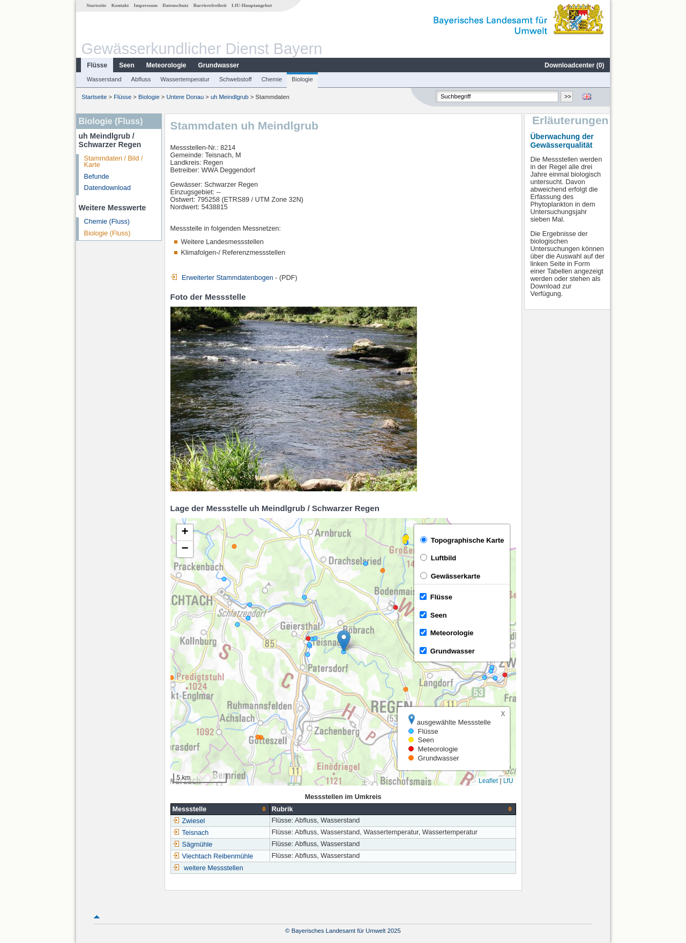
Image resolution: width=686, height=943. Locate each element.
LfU (508, 781)
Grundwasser (219, 65)
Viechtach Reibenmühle (213, 856)
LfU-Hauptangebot (252, 5)
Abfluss (141, 79)
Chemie (272, 79)
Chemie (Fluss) (107, 221)
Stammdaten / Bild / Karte (113, 162)
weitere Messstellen (213, 868)
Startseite (96, 5)
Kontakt (120, 5)
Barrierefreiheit (210, 5)
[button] (344, 641)
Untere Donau (185, 97)
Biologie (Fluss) (107, 233)
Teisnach (191, 832)
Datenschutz (175, 5)
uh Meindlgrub (230, 97)
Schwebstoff (235, 79)
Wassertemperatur (185, 79)
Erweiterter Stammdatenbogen (221, 278)
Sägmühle (193, 844)
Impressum (146, 5)
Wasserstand (104, 79)
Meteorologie (166, 65)
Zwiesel (189, 821)
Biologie (302, 79)
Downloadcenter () (574, 65)
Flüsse (97, 65)
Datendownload (107, 188)
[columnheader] (220, 809)
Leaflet (488, 781)
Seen (127, 65)
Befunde (96, 176)
